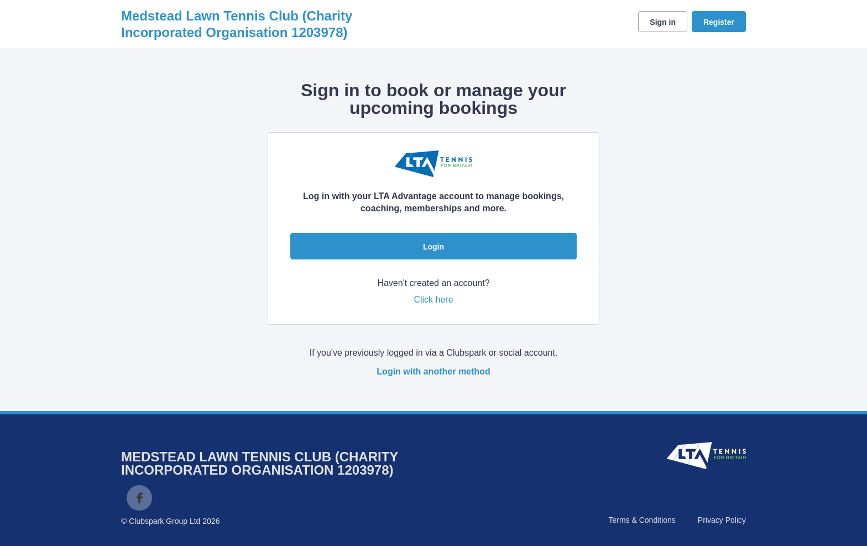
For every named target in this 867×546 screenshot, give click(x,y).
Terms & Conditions (641, 520)
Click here (433, 299)
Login (433, 246)
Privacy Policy (722, 520)
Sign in (663, 22)
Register (718, 22)
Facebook (139, 498)
